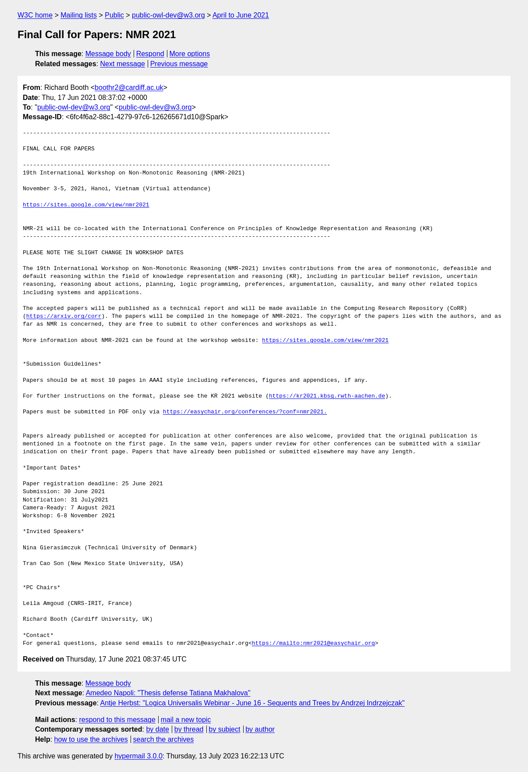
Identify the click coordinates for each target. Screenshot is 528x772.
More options (190, 53)
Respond (150, 53)
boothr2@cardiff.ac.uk (129, 87)
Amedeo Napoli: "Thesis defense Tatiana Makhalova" (168, 693)
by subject (224, 729)
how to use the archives (91, 739)
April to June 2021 (241, 15)
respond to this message (117, 719)
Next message (122, 64)
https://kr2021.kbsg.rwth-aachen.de (327, 396)
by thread (189, 729)
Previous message (179, 64)
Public (114, 15)
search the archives (163, 739)
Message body (108, 53)
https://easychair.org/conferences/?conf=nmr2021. (245, 412)
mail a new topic (186, 719)
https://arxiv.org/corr (64, 316)
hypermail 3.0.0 (138, 756)
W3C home (35, 15)
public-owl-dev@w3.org (168, 15)
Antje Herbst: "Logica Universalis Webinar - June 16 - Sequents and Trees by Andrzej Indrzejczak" (252, 703)
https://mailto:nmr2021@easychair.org (313, 643)
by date (157, 729)
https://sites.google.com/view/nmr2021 (86, 205)
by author (260, 729)
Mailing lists (78, 15)
